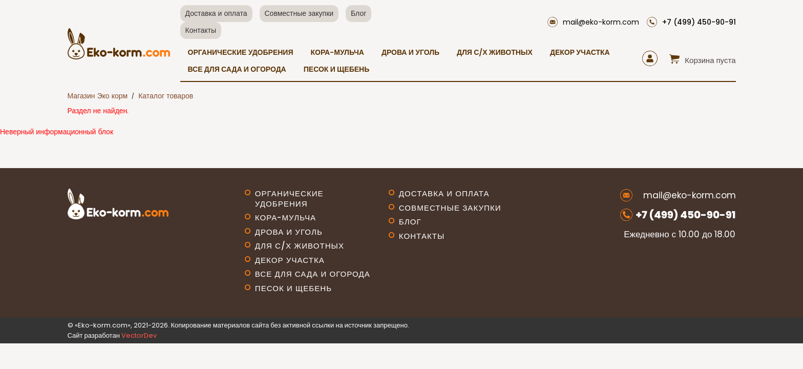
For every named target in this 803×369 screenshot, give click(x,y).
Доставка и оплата (216, 13)
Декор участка (580, 52)
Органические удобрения (240, 52)
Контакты (200, 30)
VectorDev (139, 335)
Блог (358, 13)
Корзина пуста (710, 60)
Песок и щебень (337, 69)
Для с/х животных (495, 52)
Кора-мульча (337, 52)
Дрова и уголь (410, 52)
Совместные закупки (299, 13)
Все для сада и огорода (237, 69)
